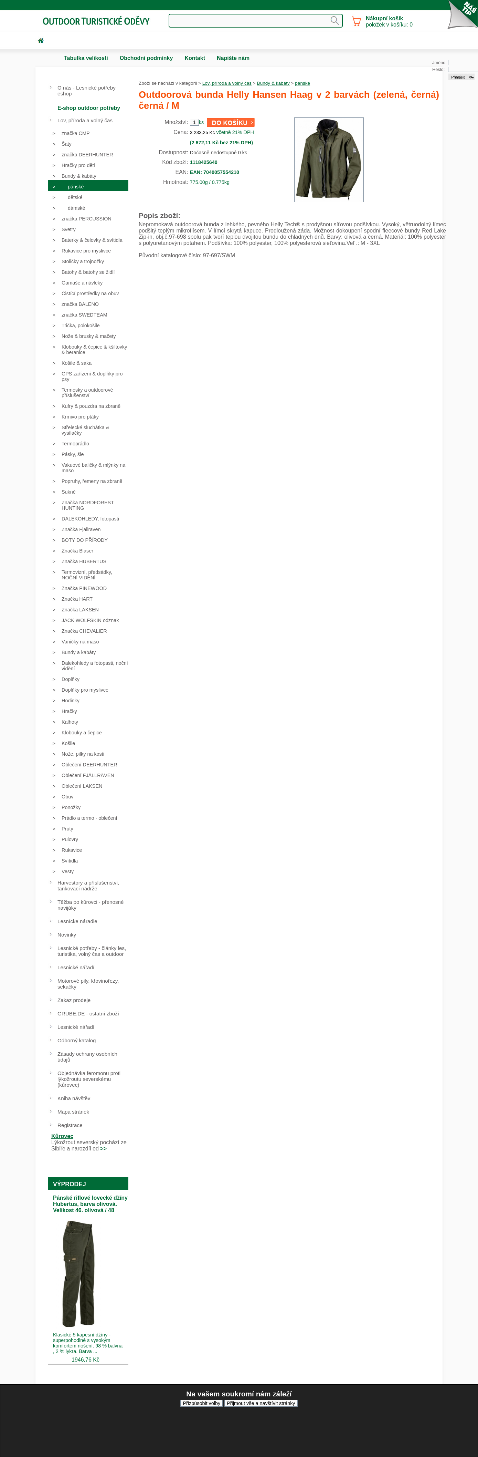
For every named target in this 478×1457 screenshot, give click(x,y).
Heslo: (438, 69)
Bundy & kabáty (273, 83)
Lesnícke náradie (77, 921)
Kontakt (194, 58)
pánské (302, 83)
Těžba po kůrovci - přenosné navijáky (90, 905)
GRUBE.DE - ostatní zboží (88, 1013)
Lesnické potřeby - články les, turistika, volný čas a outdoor (91, 951)
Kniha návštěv (73, 1098)
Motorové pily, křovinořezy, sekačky (88, 984)
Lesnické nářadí (75, 967)
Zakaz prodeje (74, 1000)
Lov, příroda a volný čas (227, 83)
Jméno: (439, 62)
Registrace (70, 1125)
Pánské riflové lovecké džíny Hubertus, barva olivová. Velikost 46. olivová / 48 (90, 1204)
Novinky (66, 935)
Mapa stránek (73, 1112)
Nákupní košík (384, 18)
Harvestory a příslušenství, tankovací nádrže (88, 885)
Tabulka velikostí (86, 58)
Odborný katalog (76, 1040)
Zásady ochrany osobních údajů (87, 1057)
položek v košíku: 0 (389, 22)
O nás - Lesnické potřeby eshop (86, 90)
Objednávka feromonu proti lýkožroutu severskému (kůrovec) (88, 1079)
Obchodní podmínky (146, 58)
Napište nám (233, 58)
